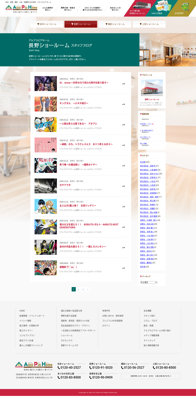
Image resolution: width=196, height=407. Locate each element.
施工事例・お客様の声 (29, 325)
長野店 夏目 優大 (147, 228)
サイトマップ (149, 340)
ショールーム (67, 335)
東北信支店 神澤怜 (147, 205)
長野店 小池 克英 (147, 235)
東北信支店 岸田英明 (148, 193)
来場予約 (106, 310)
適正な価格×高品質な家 (71, 310)
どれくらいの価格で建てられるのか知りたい (92, 8)
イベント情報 (25, 320)
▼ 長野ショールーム (80, 24)
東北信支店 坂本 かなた (149, 173)
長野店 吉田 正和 (147, 224)
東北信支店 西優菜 (147, 208)
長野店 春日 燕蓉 (147, 247)
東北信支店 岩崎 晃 (148, 189)
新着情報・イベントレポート (32, 315)
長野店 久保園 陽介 (148, 220)
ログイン (106, 325)
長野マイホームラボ (69, 345)
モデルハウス (67, 340)
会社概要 (147, 310)
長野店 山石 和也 (147, 243)
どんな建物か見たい (47, 8)
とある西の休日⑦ (146, 130)
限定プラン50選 (26, 340)
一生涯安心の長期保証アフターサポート (78, 330)
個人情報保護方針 (151, 345)
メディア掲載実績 (151, 335)
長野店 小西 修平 (147, 239)
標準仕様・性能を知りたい (68, 8)
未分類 (142, 162)
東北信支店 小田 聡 (148, 185)
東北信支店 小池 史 (148, 181)
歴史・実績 (148, 325)
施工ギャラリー (26, 330)
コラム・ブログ (150, 320)
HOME (22, 310)
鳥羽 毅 (143, 266)
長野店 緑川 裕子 (147, 255)
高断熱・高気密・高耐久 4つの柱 (75, 320)
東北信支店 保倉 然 (148, 166)
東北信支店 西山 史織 (149, 212)
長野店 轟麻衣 (146, 263)
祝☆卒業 (143, 143)
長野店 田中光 (146, 251)
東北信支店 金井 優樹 (149, 216)
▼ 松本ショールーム (46, 24)
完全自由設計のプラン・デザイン (75, 325)
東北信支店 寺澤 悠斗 (149, 177)
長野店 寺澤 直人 (147, 232)
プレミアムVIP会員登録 (112, 320)
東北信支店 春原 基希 (149, 197)
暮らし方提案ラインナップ (31, 345)
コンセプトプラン (27, 335)
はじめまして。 (146, 137)
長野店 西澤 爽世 (147, 259)
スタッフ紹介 (149, 315)
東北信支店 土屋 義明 (149, 170)
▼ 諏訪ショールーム (115, 24)
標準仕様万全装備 (68, 315)
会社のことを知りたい (115, 8)
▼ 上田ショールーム (149, 24)
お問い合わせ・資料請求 (113, 315)
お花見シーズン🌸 (147, 124)
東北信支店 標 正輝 (148, 201)
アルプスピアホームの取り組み (157, 330)
